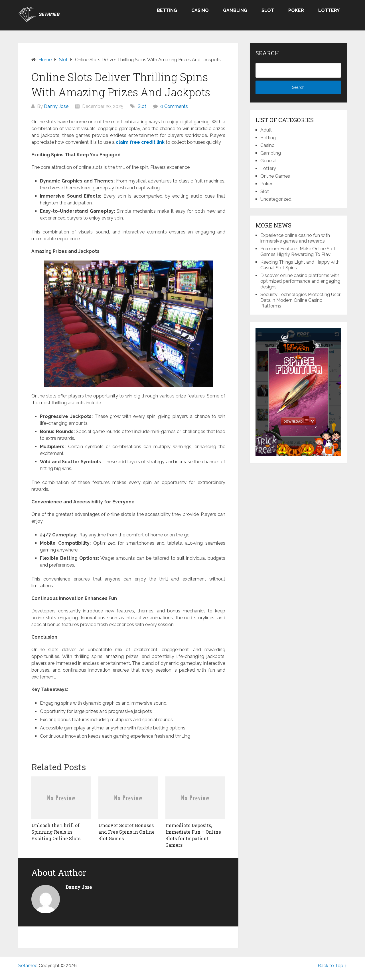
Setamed (28, 965)
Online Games (275, 176)
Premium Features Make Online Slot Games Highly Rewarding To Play (297, 251)
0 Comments (174, 106)
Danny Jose (56, 106)
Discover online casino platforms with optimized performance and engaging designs (300, 281)
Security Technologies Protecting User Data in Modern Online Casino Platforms (300, 300)
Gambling (235, 10)
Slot (267, 10)
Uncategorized (275, 199)
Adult (266, 130)
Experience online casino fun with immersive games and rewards (295, 238)
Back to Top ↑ (332, 965)
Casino (200, 10)
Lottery (329, 10)
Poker (296, 10)
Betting (167, 10)
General (268, 160)
